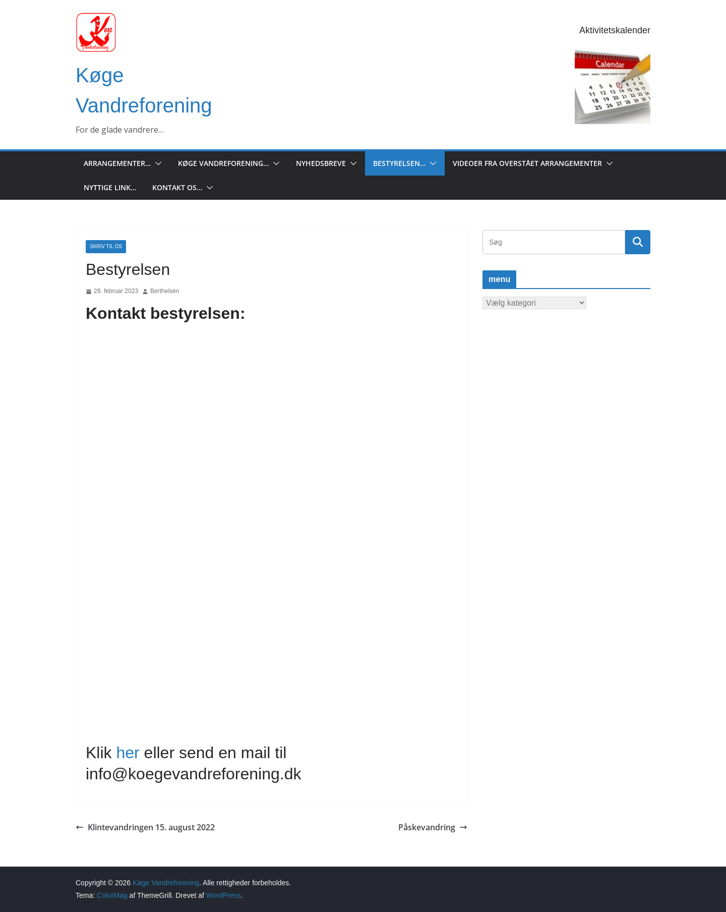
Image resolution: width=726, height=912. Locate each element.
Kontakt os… (177, 187)
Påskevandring (432, 827)
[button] (156, 163)
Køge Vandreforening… (223, 163)
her (127, 753)
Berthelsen (164, 291)
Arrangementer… (117, 163)
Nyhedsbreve (321, 163)
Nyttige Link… (110, 187)
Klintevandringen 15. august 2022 (145, 827)
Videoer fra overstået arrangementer (527, 163)
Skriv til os (106, 246)
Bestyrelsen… (399, 163)
